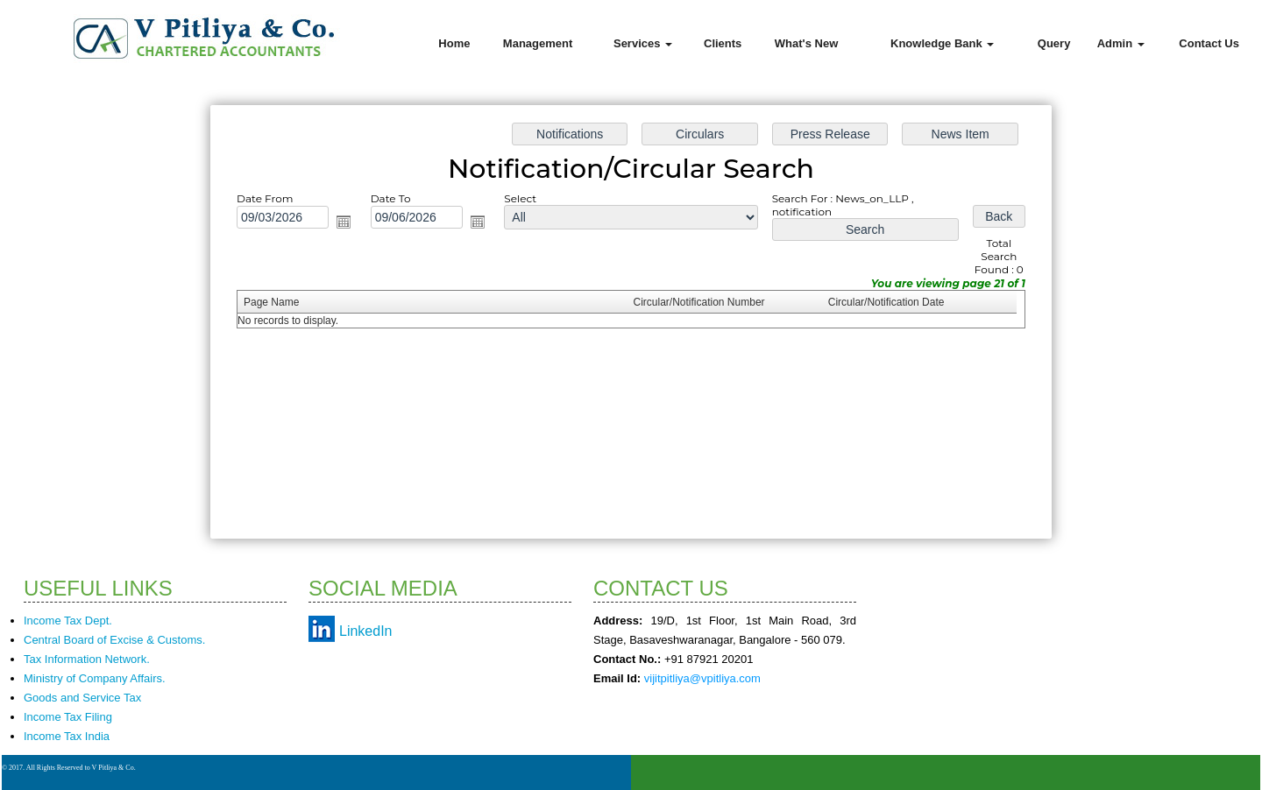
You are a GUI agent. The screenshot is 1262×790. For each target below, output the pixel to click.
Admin (1121, 43)
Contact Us (1209, 43)
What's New (806, 43)
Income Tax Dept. (68, 620)
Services (642, 43)
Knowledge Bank (942, 43)
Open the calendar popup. (359, 227)
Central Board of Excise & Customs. (114, 639)
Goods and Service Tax (82, 697)
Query (1054, 43)
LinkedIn (366, 631)
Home (454, 43)
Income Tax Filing (68, 716)
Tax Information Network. (87, 659)
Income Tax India (67, 736)
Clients (722, 43)
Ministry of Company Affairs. (95, 678)
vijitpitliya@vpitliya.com (702, 678)
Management (537, 43)
